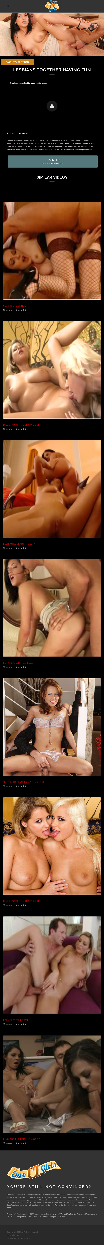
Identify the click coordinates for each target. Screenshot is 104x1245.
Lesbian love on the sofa (19, 544)
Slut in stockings (14, 306)
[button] (52, 106)
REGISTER (52, 161)
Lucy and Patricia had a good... (22, 1139)
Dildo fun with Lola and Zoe (21, 425)
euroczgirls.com (32, 1194)
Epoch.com (21, 1214)
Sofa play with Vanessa (18, 663)
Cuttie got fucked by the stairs (23, 782)
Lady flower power (16, 1020)
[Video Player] (52, 106)
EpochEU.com (31, 1214)
